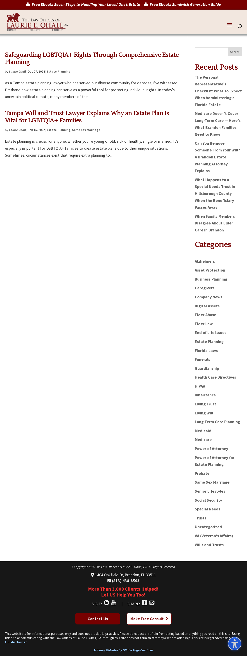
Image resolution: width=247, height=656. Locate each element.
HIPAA (200, 386)
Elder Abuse (205, 314)
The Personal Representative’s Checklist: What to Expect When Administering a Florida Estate (218, 91)
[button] (229, 27)
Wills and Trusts (209, 544)
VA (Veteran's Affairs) (214, 535)
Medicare (203, 439)
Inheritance (205, 395)
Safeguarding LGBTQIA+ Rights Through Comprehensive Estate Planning (92, 58)
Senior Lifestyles (210, 491)
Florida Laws (206, 350)
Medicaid (203, 430)
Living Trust (205, 404)
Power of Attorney (211, 448)
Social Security (208, 500)
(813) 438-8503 (123, 580)
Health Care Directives (215, 377)
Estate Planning (58, 71)
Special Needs (207, 509)
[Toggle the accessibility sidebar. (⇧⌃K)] (234, 643)
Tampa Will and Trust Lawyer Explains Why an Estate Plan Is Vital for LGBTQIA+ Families (87, 117)
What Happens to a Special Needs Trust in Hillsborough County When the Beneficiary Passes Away (215, 193)
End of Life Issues (210, 332)
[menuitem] (83, 6)
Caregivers (204, 287)
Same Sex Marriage (86, 130)
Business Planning (211, 279)
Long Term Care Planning (217, 421)
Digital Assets (207, 306)
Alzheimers (205, 261)
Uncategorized (208, 526)
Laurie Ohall (17, 71)
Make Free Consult (149, 618)
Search (235, 52)
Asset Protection (210, 270)
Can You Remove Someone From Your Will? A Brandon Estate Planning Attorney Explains (217, 157)
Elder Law (204, 323)
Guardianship (207, 368)
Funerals (202, 359)
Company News (208, 296)
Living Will (204, 413)
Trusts (200, 518)
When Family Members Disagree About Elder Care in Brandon (215, 223)
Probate (202, 473)
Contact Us (98, 618)
